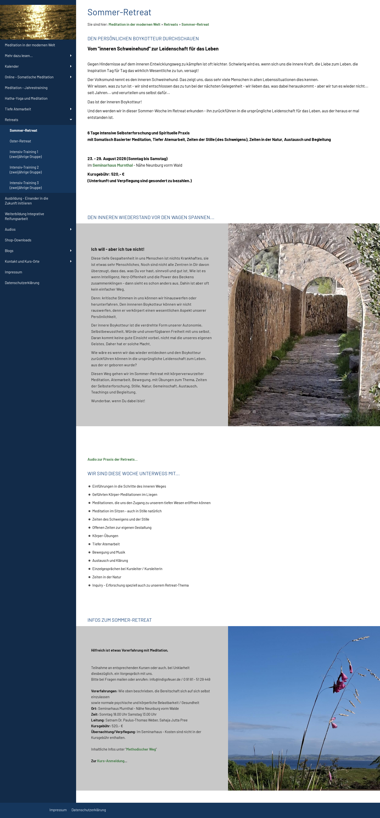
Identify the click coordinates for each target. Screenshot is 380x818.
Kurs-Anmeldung (110, 761)
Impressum (58, 810)
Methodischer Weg (141, 749)
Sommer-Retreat (195, 24)
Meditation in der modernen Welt (134, 24)
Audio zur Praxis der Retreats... (112, 459)
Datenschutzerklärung (88, 810)
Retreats (171, 24)
